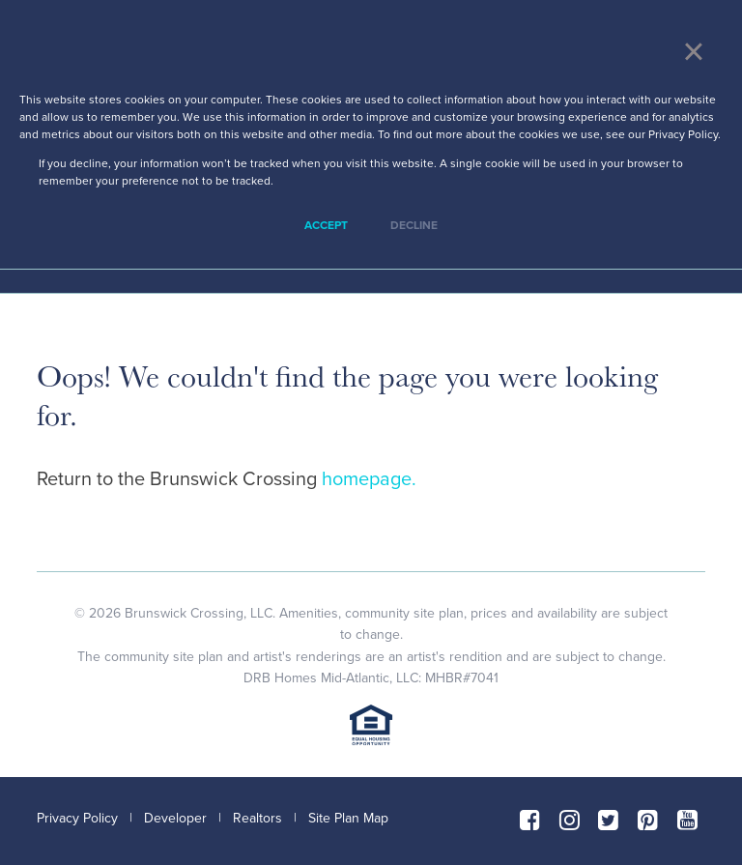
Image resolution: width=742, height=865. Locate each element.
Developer (175, 818)
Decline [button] (414, 225)
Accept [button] (326, 225)
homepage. (369, 479)
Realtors (257, 818)
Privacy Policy (77, 818)
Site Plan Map (348, 818)
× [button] (693, 51)
